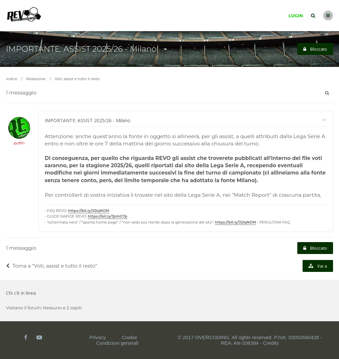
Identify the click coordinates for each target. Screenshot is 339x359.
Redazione (36, 79)
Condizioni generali (117, 343)
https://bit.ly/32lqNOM (88, 210)
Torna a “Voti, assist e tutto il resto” (51, 266)
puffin (19, 143)
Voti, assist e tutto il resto (77, 79)
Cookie (129, 337)
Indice (11, 79)
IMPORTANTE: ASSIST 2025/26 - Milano (81, 49)
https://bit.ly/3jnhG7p (107, 216)
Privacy (97, 337)
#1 (324, 119)
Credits (271, 343)
